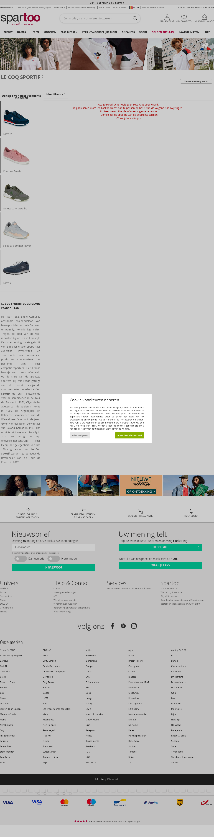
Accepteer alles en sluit (129, 435)
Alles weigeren (80, 435)
